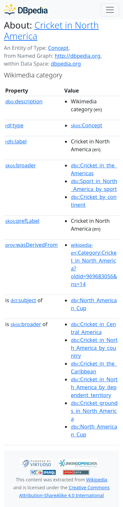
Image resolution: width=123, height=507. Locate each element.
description (24, 101)
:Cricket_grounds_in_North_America (94, 410)
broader (20, 165)
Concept (58, 48)
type (14, 125)
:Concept (86, 125)
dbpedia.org (66, 63)
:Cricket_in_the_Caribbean (94, 367)
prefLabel (22, 220)
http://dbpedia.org (77, 55)
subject (23, 300)
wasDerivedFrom (31, 244)
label (16, 141)
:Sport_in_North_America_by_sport (94, 185)
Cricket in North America (51, 30)
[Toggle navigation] (110, 9)
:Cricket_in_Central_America (93, 328)
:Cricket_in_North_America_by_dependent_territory (94, 387)
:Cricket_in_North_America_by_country (94, 347)
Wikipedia (96, 479)
